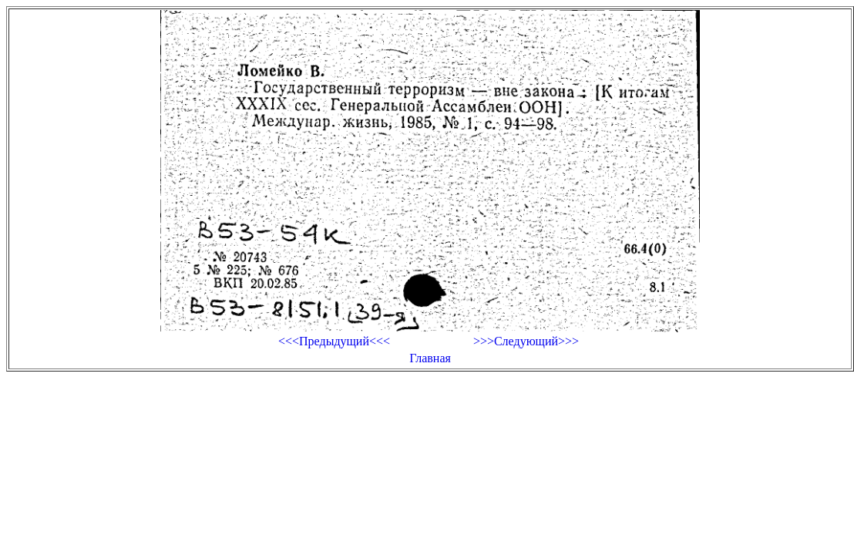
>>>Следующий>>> (526, 341)
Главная (430, 358)
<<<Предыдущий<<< (334, 341)
